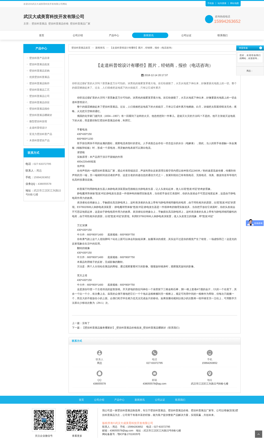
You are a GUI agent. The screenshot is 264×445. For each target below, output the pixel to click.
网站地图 (234, 3)
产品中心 (114, 35)
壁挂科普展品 (110, 106)
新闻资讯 (148, 35)
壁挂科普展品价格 (110, 120)
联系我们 (222, 35)
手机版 (210, 3)
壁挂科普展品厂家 (105, 170)
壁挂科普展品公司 (39, 96)
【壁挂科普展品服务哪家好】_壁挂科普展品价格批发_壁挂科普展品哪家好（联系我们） (131, 327)
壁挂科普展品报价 (39, 108)
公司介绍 (78, 35)
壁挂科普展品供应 (39, 102)
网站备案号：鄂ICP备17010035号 (121, 434)
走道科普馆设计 (38, 127)
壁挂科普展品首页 (80, 47)
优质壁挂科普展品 (39, 77)
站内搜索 (222, 3)
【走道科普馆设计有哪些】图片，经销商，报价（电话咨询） (142, 47)
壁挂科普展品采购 (39, 70)
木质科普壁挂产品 (39, 140)
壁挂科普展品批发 (39, 64)
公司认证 (186, 35)
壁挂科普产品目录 (39, 58)
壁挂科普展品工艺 (39, 89)
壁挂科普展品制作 (39, 83)
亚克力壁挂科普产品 (40, 134)
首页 (41, 35)
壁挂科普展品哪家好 (40, 115)
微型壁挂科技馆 (38, 121)
